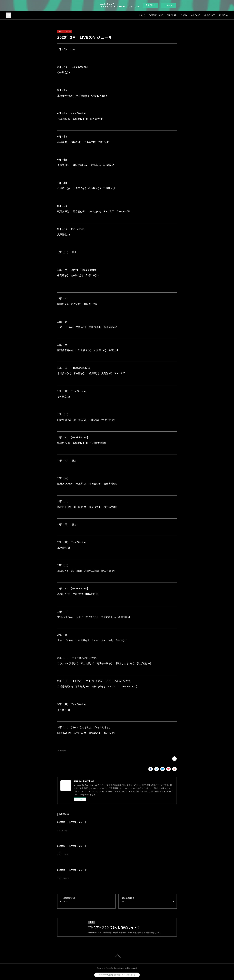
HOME (142, 15)
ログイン (168, 5)
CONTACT (195, 15)
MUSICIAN (223, 15)
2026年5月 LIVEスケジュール (72, 822)
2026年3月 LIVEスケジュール (72, 870)
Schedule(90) (61, 750)
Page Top (117, 956)
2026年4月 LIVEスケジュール (72, 846)
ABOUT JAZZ (209, 15)
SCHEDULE (171, 15)
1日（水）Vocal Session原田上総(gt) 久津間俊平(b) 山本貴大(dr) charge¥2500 (91, 852)
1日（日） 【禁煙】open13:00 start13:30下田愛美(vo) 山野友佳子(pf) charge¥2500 (93, 876)
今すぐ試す (150, 5)
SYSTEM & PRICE (156, 15)
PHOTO (184, 15)
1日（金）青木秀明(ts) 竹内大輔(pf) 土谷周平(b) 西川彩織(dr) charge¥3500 (89, 828)
